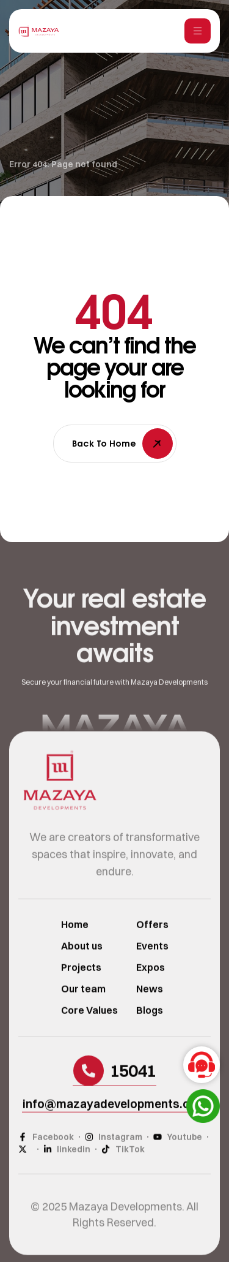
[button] (114, 1084)
